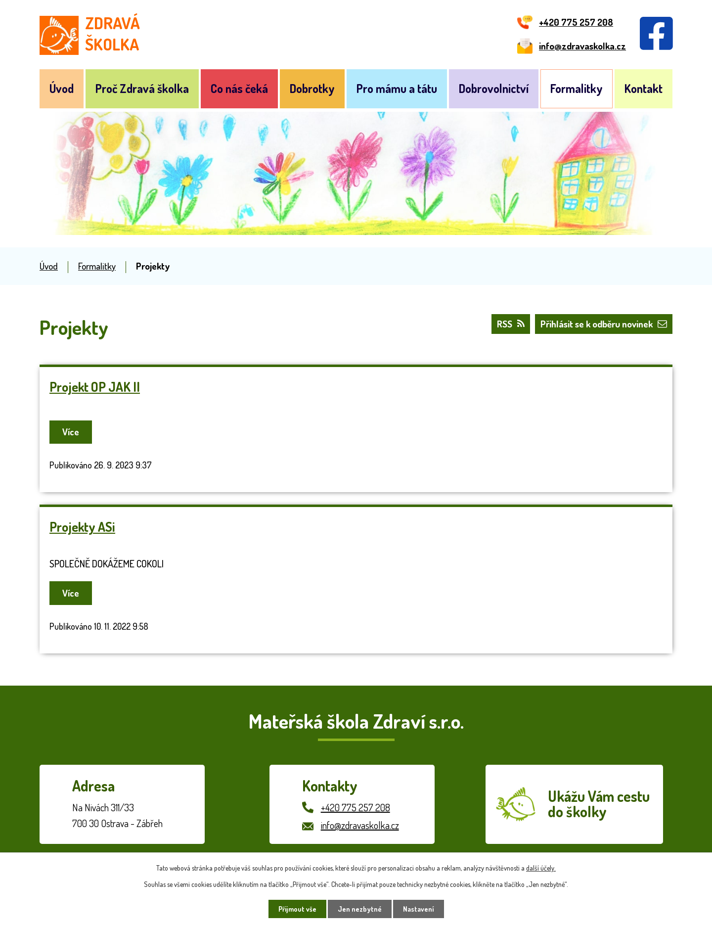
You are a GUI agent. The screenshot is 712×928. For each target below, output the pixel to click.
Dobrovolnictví (494, 88)
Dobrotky (312, 88)
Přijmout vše (297, 909)
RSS (511, 324)
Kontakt (643, 88)
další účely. (541, 868)
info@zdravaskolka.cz (360, 825)
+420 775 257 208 (355, 807)
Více (72, 431)
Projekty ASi (82, 526)
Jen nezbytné (360, 909)
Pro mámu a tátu (396, 88)
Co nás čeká (239, 88)
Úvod (61, 88)
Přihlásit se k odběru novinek (603, 324)
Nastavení (418, 909)
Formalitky (576, 88)
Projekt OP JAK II (94, 386)
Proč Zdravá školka (142, 88)
